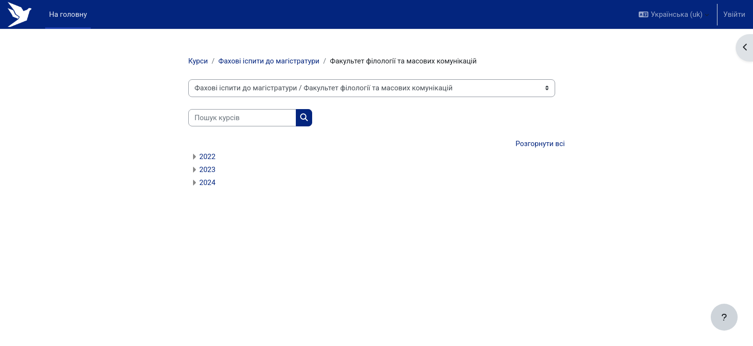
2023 (207, 170)
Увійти (734, 14)
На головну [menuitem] (68, 14)
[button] (673, 14)
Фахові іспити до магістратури (270, 61)
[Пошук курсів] (242, 118)
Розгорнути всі (540, 144)
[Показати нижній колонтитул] (724, 317)
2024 (207, 183)
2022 (207, 157)
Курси (198, 61)
